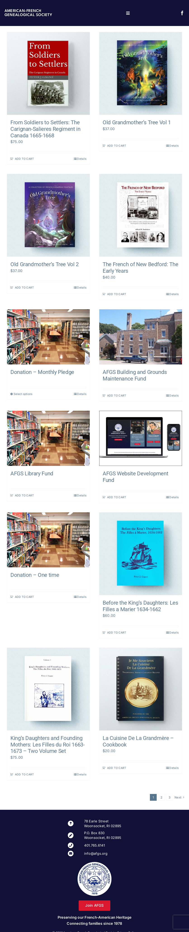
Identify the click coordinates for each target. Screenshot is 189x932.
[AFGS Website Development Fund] (140, 438)
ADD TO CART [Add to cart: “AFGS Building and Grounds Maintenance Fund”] (116, 395)
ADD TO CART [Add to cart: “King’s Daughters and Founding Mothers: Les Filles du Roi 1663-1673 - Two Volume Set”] (24, 774)
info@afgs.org (96, 853)
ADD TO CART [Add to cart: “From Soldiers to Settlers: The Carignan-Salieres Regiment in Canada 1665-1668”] (24, 158)
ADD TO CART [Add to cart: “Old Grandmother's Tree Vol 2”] (24, 287)
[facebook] (182, 13)
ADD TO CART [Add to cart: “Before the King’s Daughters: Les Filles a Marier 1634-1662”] (116, 632)
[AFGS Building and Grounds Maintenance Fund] (140, 336)
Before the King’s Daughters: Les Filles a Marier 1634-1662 (140, 606)
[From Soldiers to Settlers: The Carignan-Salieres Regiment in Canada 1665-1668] (48, 73)
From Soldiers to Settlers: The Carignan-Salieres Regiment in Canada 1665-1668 (45, 129)
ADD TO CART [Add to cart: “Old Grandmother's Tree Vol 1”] (116, 145)
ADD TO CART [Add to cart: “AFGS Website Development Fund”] (116, 497)
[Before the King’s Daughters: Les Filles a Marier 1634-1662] (140, 553)
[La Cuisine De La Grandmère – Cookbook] (140, 689)
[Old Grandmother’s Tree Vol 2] (48, 215)
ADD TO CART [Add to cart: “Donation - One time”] (24, 597)
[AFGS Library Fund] (48, 438)
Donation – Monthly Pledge (42, 372)
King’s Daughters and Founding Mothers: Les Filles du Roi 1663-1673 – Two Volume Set (47, 744)
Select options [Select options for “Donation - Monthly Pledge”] (23, 394)
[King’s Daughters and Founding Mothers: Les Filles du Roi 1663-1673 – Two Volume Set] (48, 689)
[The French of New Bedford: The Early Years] (140, 215)
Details (81, 158)
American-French (23, 11)
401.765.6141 (94, 845)
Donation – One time (34, 575)
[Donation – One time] (48, 540)
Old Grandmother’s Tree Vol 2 (44, 264)
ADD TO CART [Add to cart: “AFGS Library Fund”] (24, 495)
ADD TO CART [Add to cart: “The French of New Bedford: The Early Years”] (116, 294)
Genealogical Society (28, 15)
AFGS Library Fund (31, 473)
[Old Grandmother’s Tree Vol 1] (140, 73)
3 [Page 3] (169, 797)
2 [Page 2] (161, 797)
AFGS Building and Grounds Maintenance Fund (135, 375)
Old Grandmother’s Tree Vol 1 (137, 122)
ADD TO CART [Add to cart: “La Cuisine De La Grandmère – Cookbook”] (116, 768)
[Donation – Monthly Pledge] (48, 336)
